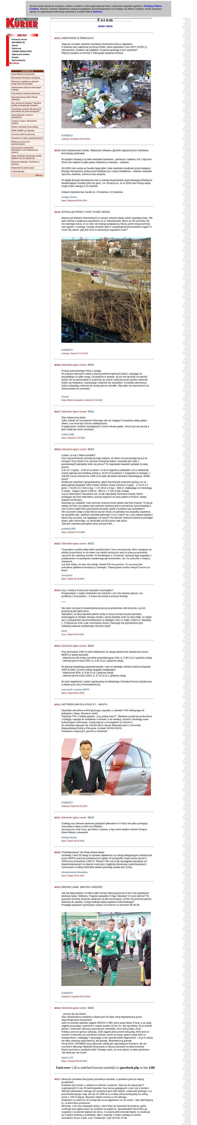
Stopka (15, 57)
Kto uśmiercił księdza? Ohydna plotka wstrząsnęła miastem (26, 104)
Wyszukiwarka (18, 60)
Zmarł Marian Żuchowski (23, 74)
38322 (91, 543)
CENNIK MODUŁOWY (22, 51)
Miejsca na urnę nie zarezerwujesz (20, 143)
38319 (91, 817)
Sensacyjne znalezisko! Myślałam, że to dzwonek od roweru (24, 150)
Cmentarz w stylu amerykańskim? (27, 138)
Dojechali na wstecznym (22, 168)
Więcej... (40, 175)
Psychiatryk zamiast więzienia (25, 93)
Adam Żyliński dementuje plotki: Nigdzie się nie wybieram (26, 157)
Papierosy (16, 48)
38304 (91, 1008)
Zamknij (97, 11)
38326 (91, 365)
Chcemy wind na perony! (23, 134)
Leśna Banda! (17, 171)
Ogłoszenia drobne (21, 54)
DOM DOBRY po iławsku (22, 130)
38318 (91, 411)
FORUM (14, 63)
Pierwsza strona (19, 39)
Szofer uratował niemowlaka (24, 127)
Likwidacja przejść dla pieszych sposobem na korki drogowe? (26, 110)
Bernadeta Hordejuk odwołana (25, 78)
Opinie (15, 45)
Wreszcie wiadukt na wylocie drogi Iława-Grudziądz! (25, 82)
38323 (91, 449)
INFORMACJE (18, 42)
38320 (91, 646)
